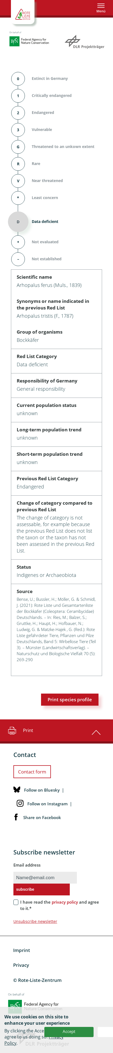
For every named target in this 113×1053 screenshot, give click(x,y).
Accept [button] (69, 1031)
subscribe (25, 889)
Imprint (21, 950)
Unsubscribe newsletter (35, 921)
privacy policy (65, 902)
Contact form (32, 772)
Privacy (21, 965)
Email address (26, 865)
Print (20, 730)
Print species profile (70, 699)
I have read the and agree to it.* (59, 905)
